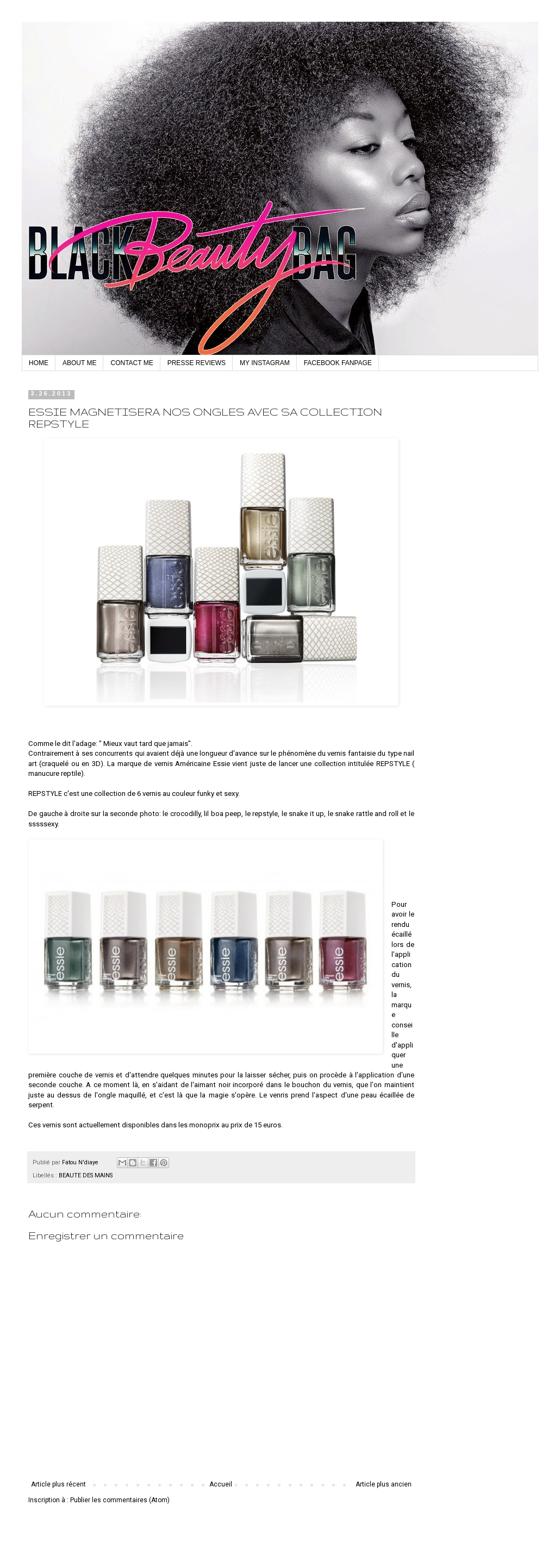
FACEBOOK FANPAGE (338, 363)
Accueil (220, 1484)
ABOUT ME (79, 363)
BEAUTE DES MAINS (86, 1175)
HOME (38, 363)
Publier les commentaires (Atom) (120, 1500)
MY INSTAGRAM (265, 363)
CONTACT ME (131, 363)
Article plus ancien (384, 1484)
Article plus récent (58, 1484)
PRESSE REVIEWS (196, 363)
